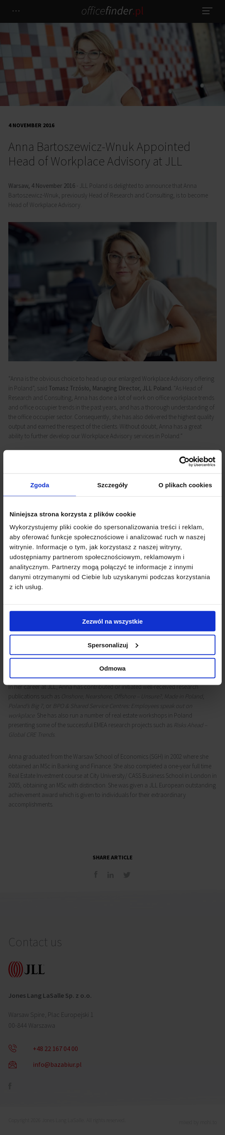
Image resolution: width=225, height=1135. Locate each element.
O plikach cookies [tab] (185, 484)
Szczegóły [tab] (112, 484)
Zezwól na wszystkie (112, 621)
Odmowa (112, 668)
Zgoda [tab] (39, 484)
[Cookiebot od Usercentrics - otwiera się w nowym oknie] (179, 461)
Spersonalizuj (113, 644)
